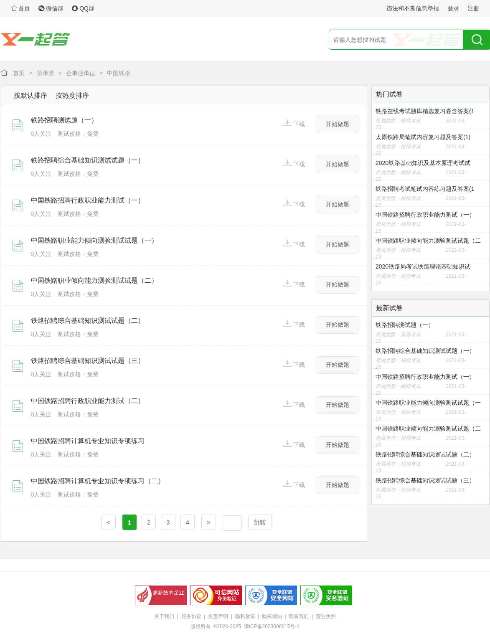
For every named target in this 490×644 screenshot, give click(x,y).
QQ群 (83, 8)
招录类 (45, 73)
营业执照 (326, 616)
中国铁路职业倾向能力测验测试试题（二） (94, 280)
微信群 (50, 8)
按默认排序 (30, 95)
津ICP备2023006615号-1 (272, 626)
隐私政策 (245, 616)
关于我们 (164, 616)
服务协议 (191, 616)
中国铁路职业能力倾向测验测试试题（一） (94, 240)
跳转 (260, 522)
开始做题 (337, 124)
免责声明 (218, 616)
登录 (453, 8)
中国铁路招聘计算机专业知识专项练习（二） (98, 480)
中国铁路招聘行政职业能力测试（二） (88, 400)
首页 (20, 8)
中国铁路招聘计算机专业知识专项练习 (88, 440)
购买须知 (272, 616)
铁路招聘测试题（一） (64, 120)
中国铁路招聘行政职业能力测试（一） (88, 200)
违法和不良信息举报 (412, 8)
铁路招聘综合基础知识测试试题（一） (88, 160)
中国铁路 (118, 73)
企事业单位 (80, 73)
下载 (294, 123)
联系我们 (299, 616)
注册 (473, 8)
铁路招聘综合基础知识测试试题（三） (88, 360)
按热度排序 (72, 95)
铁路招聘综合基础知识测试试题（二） (88, 320)
